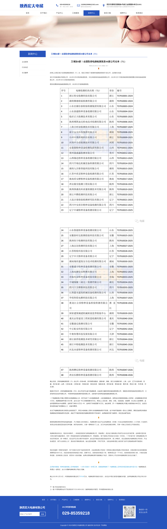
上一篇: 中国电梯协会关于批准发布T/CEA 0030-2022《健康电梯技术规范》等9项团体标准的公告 (81, 489)
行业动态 (25, 67)
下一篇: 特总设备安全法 (58, 487)
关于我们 (43, 13)
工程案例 (75, 13)
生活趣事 (25, 73)
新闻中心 (91, 13)
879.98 (82, 476)
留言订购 (107, 13)
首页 (27, 13)
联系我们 (139, 13)
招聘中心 (123, 13)
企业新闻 (25, 62)
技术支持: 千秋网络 (100, 525)
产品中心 (59, 13)
